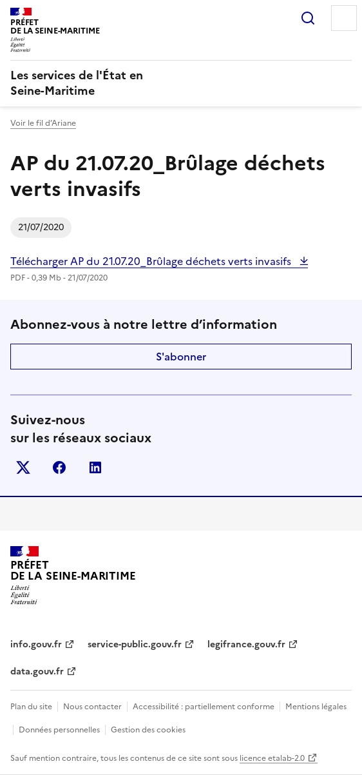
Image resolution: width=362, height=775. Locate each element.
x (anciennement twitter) (23, 467)
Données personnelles (59, 730)
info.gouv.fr (36, 644)
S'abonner (181, 356)
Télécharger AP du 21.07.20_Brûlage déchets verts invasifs (152, 261)
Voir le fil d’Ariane (43, 123)
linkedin (95, 467)
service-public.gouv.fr (135, 644)
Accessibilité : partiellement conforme (203, 706)
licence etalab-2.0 (272, 758)
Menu (344, 18)
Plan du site (31, 706)
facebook (59, 467)
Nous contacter (92, 706)
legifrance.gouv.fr (246, 644)
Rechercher (308, 18)
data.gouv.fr (37, 671)
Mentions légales (316, 706)
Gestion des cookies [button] (148, 730)
